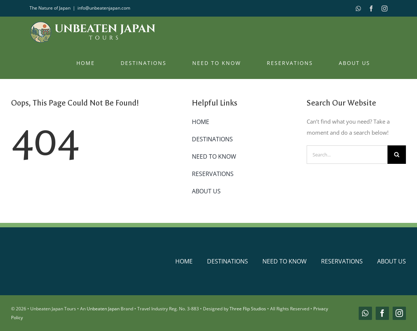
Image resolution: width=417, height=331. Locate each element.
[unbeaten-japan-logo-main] (75, 252)
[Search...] (347, 154)
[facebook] (382, 313)
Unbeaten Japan (103, 309)
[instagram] (399, 313)
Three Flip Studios (248, 309)
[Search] (396, 154)
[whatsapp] (365, 313)
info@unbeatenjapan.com (103, 8)
